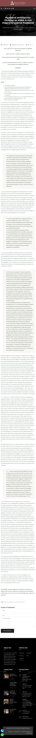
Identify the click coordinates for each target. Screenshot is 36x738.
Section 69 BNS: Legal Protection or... (13, 692)
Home (17, 26)
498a (5, 602)
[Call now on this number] (2, 730)
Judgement (14, 44)
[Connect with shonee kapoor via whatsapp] (2, 734)
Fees (28, 655)
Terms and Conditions (25, 731)
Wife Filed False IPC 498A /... (13, 675)
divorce (16, 602)
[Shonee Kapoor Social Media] (5, 8)
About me (10, 731)
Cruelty (18, 44)
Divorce (22, 44)
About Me (22, 653)
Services (21, 655)
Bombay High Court (10, 602)
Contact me (16, 731)
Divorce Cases (22, 602)
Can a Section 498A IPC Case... (13, 710)
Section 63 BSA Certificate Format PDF (13, 684)
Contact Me (29, 653)
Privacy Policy (29, 733)
